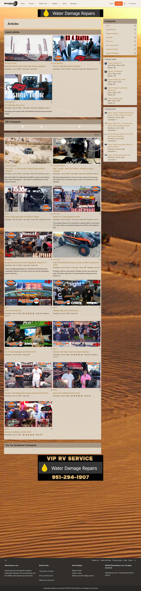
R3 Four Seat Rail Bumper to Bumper (66, 67)
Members (73, 3)
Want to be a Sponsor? (47, 581)
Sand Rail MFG (58, 64)
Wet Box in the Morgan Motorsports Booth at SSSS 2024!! (26, 434)
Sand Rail (109, 37)
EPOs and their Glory (46, 577)
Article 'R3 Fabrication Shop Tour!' (119, 155)
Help (125, 563)
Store (64, 3)
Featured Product (11, 64)
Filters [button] (96, 170)
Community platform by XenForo (63, 588)
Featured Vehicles (11, 202)
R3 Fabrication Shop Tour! (14, 107)
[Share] (51, 64)
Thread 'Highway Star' (115, 98)
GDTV (7, 251)
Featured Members (112, 53)
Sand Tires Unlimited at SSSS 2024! (66, 434)
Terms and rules (105, 563)
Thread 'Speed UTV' (115, 63)
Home (23, 3)
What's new (43, 3)
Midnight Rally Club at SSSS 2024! (66, 350)
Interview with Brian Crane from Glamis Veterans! (71, 392)
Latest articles (12, 32)
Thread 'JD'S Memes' (115, 71)
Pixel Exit (95, 588)
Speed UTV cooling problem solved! (66, 254)
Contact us (95, 563)
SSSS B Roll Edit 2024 (13, 350)
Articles (54, 3)
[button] (35, 3)
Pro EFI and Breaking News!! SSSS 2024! (20, 392)
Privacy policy (117, 563)
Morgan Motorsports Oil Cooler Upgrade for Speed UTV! (25, 301)
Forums (31, 3)
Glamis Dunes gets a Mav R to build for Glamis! (22, 254)
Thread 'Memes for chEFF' (117, 79)
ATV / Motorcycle (112, 45)
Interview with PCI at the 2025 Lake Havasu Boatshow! (25, 67)
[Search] (132, 3)
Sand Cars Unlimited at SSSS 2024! (18, 474)
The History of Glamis (46, 573)
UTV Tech (56, 251)
